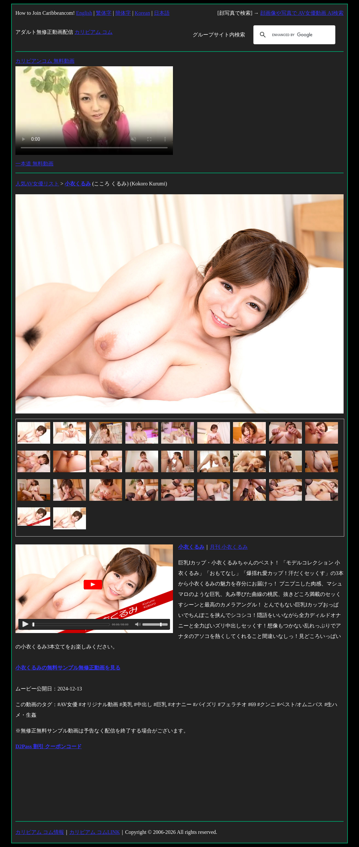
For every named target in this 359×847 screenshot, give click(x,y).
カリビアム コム (93, 32)
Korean (142, 13)
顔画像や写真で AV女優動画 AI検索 (302, 13)
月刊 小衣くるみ (229, 547)
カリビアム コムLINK (94, 832)
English (84, 13)
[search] (293, 35)
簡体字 (123, 13)
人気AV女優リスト (37, 183)
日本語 (162, 13)
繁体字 (104, 13)
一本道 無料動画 (34, 163)
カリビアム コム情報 (39, 832)
